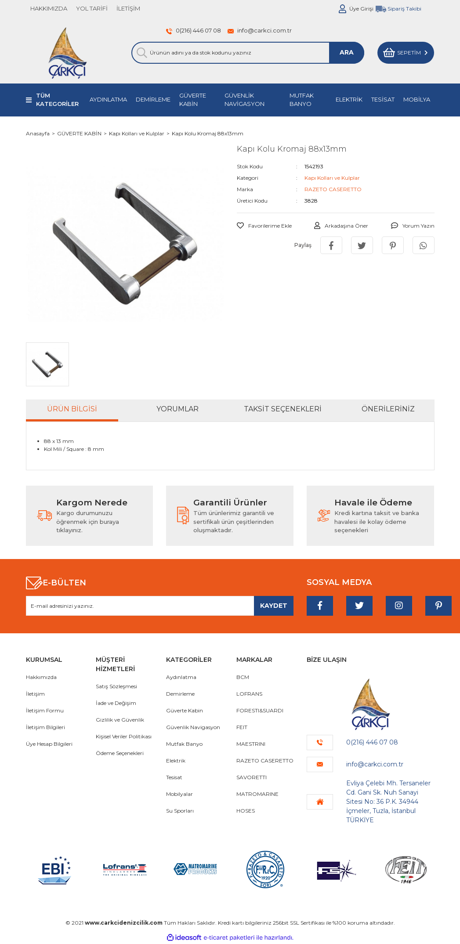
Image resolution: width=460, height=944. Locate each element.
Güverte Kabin (184, 710)
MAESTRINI (250, 744)
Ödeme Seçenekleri (120, 753)
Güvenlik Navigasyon (193, 727)
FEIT (241, 727)
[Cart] (406, 53)
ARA (347, 52)
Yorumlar (177, 409)
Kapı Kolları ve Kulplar (332, 177)
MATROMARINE (257, 794)
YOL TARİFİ (92, 8)
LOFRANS (249, 693)
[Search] (247, 53)
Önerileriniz (388, 409)
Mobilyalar (179, 794)
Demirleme (180, 693)
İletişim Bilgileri (45, 727)
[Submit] (273, 606)
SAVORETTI (251, 777)
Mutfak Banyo (184, 744)
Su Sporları (180, 810)
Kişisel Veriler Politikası (124, 736)
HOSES (245, 810)
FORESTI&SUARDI (259, 710)
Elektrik (175, 760)
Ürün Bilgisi (72, 409)
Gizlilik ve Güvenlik (120, 719)
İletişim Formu (45, 710)
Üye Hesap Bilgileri (49, 744)
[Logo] (67, 52)
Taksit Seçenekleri (283, 409)
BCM (242, 677)
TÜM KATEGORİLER (57, 100)
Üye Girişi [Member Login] (361, 8)
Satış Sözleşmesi (116, 686)
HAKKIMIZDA (48, 8)
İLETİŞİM (128, 8)
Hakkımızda (41, 677)
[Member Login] (343, 8)
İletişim (35, 693)
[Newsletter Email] (160, 606)
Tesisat (174, 777)
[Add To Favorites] (264, 226)
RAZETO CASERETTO (333, 189)
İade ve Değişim (116, 703)
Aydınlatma (181, 677)
